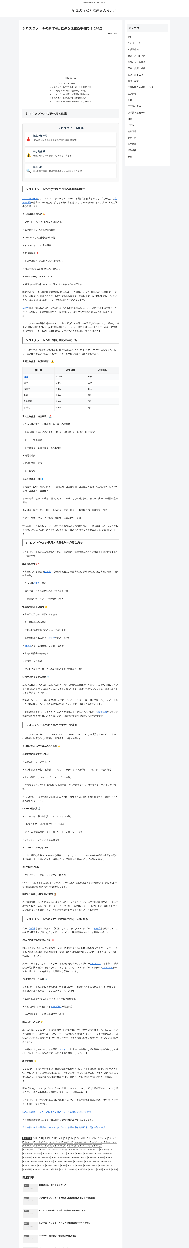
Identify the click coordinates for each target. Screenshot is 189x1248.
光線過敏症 (88, 1155)
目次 (67, 78)
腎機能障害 (101, 714)
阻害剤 (92, 1171)
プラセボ (97, 1148)
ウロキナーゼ (55, 1144)
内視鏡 (98, 1155)
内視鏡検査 (108, 1155)
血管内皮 (36, 1171)
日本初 (88, 1163)
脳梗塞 (25, 309)
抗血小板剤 (78, 1163)
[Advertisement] (70, 53)
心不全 (36, 585)
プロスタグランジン (30, 1151)
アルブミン (95, 965)
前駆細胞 (36, 1159)
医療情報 (27, 1140)
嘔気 (83, 1159)
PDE (83, 1140)
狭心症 (51, 639)
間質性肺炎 (82, 1171)
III (65, 1140)
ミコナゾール (48, 1155)
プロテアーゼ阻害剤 (60, 1151)
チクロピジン (72, 1148)
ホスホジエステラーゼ (77, 1151)
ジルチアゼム (60, 1148)
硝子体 (41, 1167)
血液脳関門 (56, 1008)
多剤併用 (92, 1159)
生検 (33, 1167)
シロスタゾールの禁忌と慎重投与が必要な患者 (70, 95)
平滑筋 (109, 1159)
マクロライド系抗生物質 (32, 1155)
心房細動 (58, 1163)
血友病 (47, 573)
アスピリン (91, 1140)
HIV (54, 1140)
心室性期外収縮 (37, 1163)
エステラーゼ (67, 1144)
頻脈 (99, 1171)
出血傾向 (27, 1159)
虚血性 (102, 1167)
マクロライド (93, 1151)
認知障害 (72, 1171)
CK (35, 1140)
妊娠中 (101, 1159)
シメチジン (27, 1148)
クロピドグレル (110, 1144)
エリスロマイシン (81, 1144)
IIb (60, 1140)
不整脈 (71, 1155)
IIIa (71, 1140)
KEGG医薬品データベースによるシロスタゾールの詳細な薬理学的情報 (57, 1113)
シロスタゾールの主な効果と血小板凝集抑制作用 (71, 87)
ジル (50, 1148)
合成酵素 (75, 1159)
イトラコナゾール (41, 1144)
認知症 (97, 930)
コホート (61, 1051)
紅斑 (56, 1167)
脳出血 (71, 1167)
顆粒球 (107, 1171)
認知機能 (54, 1171)
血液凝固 (27, 1171)
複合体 (45, 1171)
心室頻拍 (49, 1163)
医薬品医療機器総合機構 (61, 1159)
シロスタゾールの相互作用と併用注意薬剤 (68, 99)
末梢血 (96, 1163)
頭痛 (26, 378)
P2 (77, 1140)
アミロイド (107, 969)
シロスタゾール (30, 200)
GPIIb (47, 1140)
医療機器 (46, 1159)
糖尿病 (28, 647)
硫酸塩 (49, 1167)
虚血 (94, 1167)
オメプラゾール (96, 1144)
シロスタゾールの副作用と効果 (61, 83)
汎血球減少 (106, 1163)
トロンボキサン (86, 1148)
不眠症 (79, 1155)
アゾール (102, 1140)
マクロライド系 (106, 1151)
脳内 (63, 1167)
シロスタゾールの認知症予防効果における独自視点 (72, 103)
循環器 (32, 930)
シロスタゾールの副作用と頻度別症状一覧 (68, 91)
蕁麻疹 (87, 1167)
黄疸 (114, 1171)
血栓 (109, 1167)
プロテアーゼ (45, 1151)
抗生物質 (68, 1163)
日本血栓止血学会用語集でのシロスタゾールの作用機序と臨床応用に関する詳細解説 (63, 1129)
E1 (41, 1140)
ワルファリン (60, 1155)
